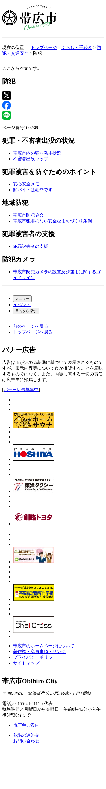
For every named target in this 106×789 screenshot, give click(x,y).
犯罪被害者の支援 (30, 246)
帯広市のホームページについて (43, 645)
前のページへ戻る (30, 326)
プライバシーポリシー (35, 657)
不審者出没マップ (30, 158)
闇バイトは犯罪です (32, 189)
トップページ (44, 47)
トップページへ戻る (32, 332)
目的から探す (26, 311)
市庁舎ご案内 (26, 725)
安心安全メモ (26, 184)
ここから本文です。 (22, 68)
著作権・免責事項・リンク (39, 651)
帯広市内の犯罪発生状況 (37, 153)
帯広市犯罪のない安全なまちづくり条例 (52, 221)
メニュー (22, 299)
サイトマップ (26, 663)
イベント (22, 304)
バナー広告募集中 (21, 389)
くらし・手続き (76, 47)
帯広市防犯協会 (28, 215)
